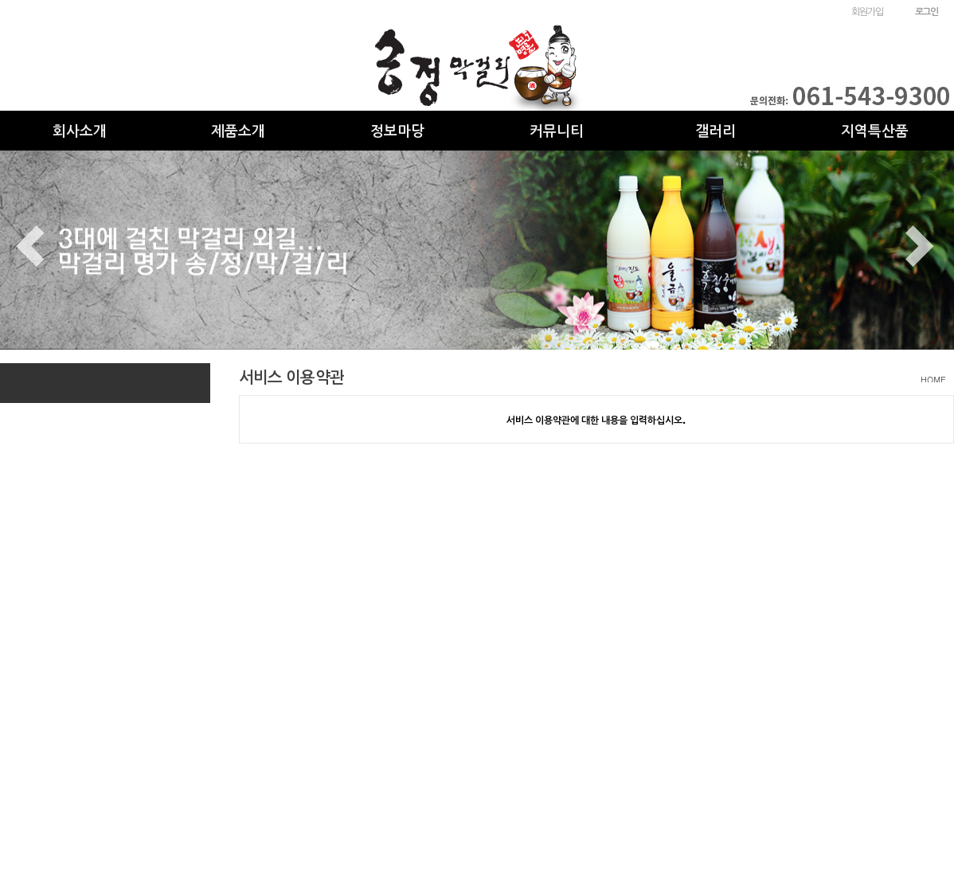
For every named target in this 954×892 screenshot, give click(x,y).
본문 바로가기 (0, 0)
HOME (933, 379)
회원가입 (866, 10)
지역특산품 (875, 130)
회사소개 (80, 130)
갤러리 (715, 130)
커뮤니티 (557, 130)
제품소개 (238, 130)
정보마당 (397, 130)
